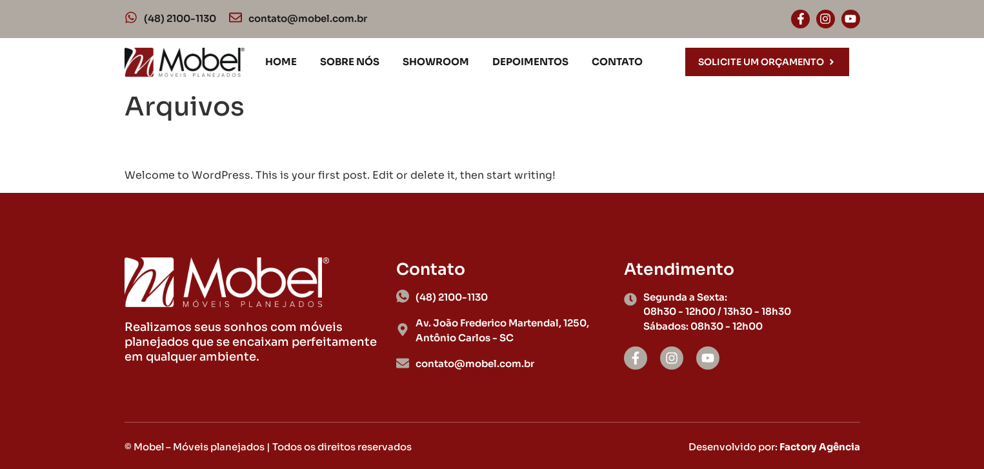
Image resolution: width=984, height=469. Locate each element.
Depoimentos (530, 61)
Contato (617, 61)
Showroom (436, 61)
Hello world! (188, 145)
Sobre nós (349, 61)
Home (281, 61)
